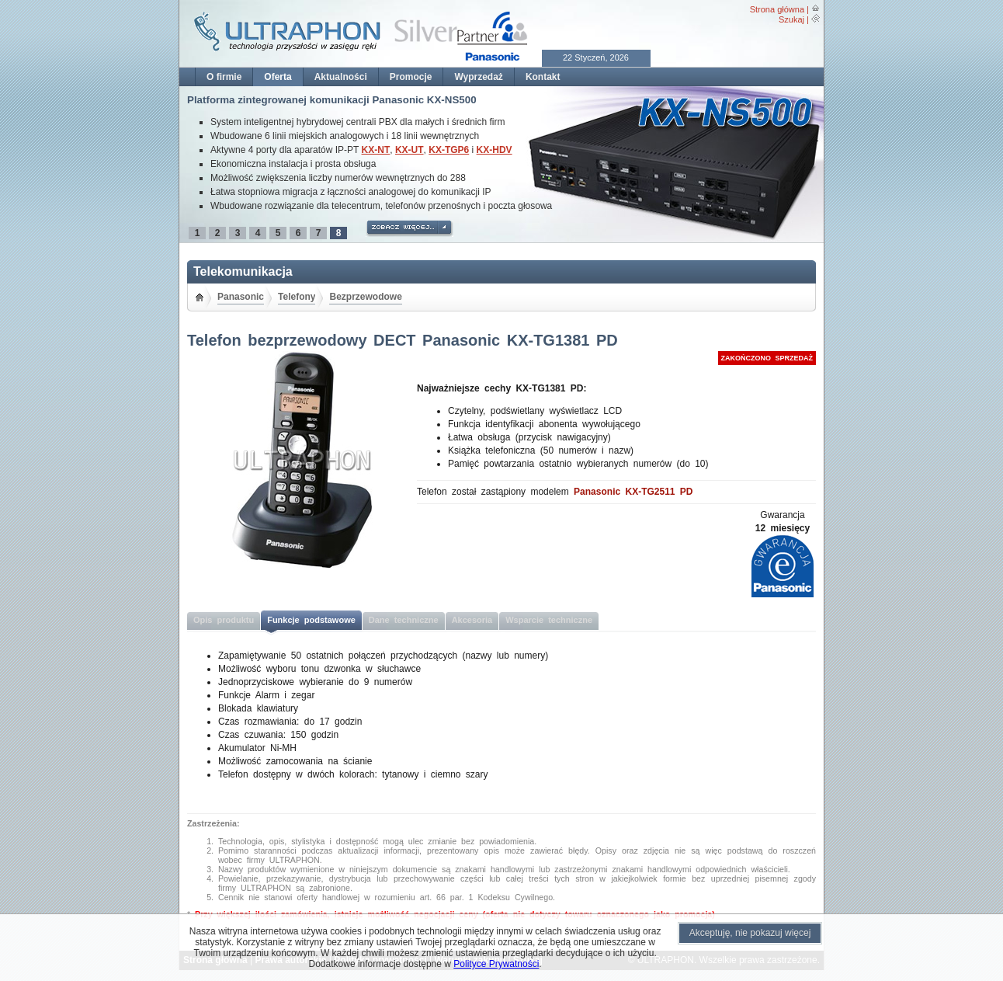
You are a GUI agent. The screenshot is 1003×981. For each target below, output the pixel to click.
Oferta (277, 76)
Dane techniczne (404, 619)
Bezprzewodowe (365, 296)
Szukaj (791, 19)
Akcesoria (472, 619)
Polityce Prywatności (496, 963)
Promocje (411, 76)
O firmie (223, 76)
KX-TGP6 (449, 149)
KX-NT (376, 149)
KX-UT (409, 149)
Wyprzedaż (478, 76)
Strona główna (777, 9)
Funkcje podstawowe (311, 619)
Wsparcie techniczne (548, 619)
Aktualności (340, 76)
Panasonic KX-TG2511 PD (633, 491)
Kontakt (543, 76)
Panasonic (240, 296)
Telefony (296, 296)
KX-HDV (494, 149)
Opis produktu (223, 619)
